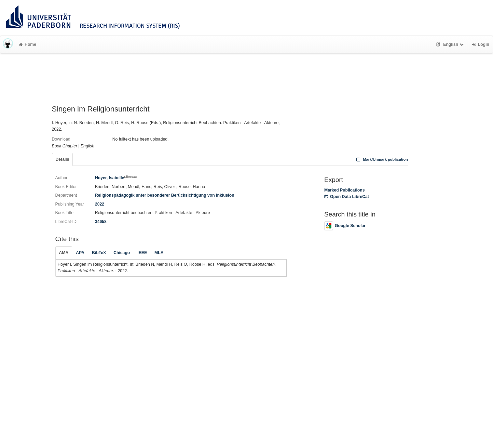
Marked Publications (344, 190)
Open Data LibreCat (346, 196)
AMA (64, 252)
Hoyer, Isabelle (116, 177)
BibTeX (99, 252)
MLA (158, 252)
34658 (101, 221)
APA (80, 252)
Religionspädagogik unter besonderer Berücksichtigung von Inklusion (164, 195)
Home (27, 44)
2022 (99, 204)
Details (62, 159)
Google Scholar (345, 225)
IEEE (142, 252)
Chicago (121, 252)
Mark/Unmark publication (381, 159)
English (450, 44)
